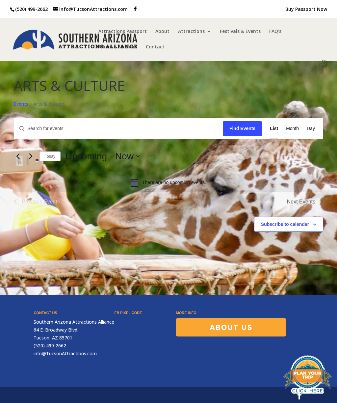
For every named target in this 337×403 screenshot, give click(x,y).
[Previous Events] (18, 156)
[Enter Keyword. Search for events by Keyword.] (118, 128)
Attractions (191, 31)
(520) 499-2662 (31, 9)
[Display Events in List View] (274, 128)
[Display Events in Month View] (292, 128)
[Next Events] (31, 156)
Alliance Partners (117, 47)
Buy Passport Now (306, 9)
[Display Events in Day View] (311, 128)
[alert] (168, 183)
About (162, 31)
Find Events (242, 128)
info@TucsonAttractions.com (65, 353)
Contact (155, 47)
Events (21, 104)
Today (50, 156)
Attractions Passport (122, 31)
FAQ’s (275, 31)
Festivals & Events (240, 31)
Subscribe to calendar (285, 224)
